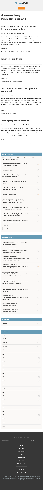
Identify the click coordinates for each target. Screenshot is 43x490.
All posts (4, 323)
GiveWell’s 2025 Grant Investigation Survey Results (14, 182)
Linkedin (25, 472)
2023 (3, 361)
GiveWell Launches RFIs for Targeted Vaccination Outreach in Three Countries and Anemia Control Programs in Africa (14, 201)
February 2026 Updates (9, 194)
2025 (3, 354)
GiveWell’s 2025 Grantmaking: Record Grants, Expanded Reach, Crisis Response (15, 208)
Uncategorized (8, 81)
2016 (3, 388)
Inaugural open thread (11, 59)
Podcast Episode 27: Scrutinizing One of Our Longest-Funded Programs (14, 164)
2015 (3, 392)
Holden (11, 95)
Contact (21, 448)
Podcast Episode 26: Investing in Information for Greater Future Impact (14, 175)
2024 (3, 358)
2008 (3, 418)
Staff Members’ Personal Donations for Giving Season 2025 (15, 290)
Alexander (12, 63)
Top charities (20, 51)
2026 (3, 335)
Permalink (25, 51)
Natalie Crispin (26, 124)
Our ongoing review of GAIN (15, 121)
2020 (3, 373)
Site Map (21, 460)
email (3, 159)
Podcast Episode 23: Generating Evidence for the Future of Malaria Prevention (15, 221)
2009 (3, 415)
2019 (3, 377)
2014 (3, 396)
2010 (3, 411)
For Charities (21, 457)
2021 (3, 369)
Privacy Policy (21, 463)
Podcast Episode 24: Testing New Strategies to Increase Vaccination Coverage (15, 214)
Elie (23, 33)
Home (21, 445)
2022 (3, 365)
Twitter (12, 159)
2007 (3, 422)
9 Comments (30, 51)
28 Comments (19, 81)
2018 (3, 380)
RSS (17, 159)
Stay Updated (21, 451)
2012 (3, 403)
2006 (3, 426)
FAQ (21, 454)
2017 (3, 384)
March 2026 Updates (8, 170)
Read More (4, 48)
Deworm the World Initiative (11, 51)
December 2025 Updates (15, 304)
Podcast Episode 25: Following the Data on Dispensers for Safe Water (14, 188)
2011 (3, 407)
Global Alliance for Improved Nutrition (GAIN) (14, 143)
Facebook (8, 159)
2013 (3, 399)
